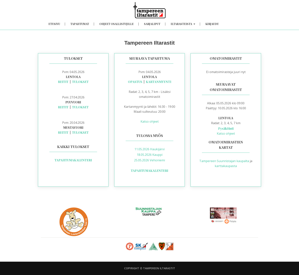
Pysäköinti (226, 128)
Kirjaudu (212, 24)
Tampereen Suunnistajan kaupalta (224, 161)
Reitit (63, 82)
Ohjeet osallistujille (116, 24)
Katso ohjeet (150, 121)
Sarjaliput (152, 24)
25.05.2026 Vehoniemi (149, 160)
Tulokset (80, 82)
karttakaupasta (226, 166)
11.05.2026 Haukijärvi (149, 149)
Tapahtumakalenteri (73, 160)
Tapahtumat (79, 24)
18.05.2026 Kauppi (149, 155)
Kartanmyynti (158, 82)
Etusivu (54, 24)
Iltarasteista (183, 24)
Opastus (135, 82)
